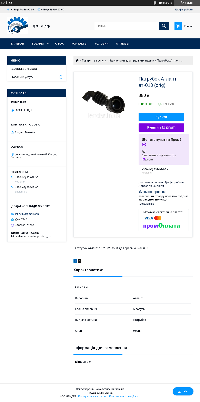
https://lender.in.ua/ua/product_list (31, 236)
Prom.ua (119, 389)
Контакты (79, 43)
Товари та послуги (94, 60)
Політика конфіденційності (124, 396)
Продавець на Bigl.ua (100, 392)
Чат (183, 391)
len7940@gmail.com (27, 213)
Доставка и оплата (24, 68)
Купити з (161, 127)
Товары (37, 43)
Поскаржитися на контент (92, 396)
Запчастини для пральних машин (131, 60)
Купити (161, 117)
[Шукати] (164, 26)
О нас (59, 43)
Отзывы (122, 43)
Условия (102, 43)
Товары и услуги (22, 77)
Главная (17, 43)
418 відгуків (165, 2)
